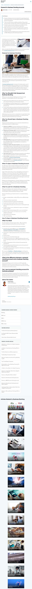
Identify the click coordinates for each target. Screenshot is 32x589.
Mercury (9, 323)
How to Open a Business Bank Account (14, 339)
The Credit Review (3, 2)
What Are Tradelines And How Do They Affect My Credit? (14, 361)
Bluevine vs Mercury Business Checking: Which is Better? (14, 397)
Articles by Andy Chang (11, 298)
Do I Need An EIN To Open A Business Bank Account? (15, 336)
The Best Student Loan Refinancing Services (15, 354)
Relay (8, 315)
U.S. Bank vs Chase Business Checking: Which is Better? (14, 351)
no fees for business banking (14, 159)
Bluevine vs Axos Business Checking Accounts (13, 382)
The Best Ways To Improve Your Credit (14, 357)
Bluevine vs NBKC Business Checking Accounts (14, 386)
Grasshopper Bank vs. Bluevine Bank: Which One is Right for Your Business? (15, 393)
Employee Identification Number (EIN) (11, 231)
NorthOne (11, 253)
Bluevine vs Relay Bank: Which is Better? (14, 378)
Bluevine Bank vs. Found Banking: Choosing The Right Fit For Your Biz (15, 367)
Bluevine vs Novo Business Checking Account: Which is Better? (13, 390)
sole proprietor (22, 230)
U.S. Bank (9, 326)
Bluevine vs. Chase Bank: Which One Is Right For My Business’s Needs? (15, 375)
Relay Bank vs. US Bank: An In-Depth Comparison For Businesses (13, 347)
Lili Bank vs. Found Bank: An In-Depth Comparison (14, 371)
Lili (8, 320)
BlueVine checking (17, 253)
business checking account (10, 52)
